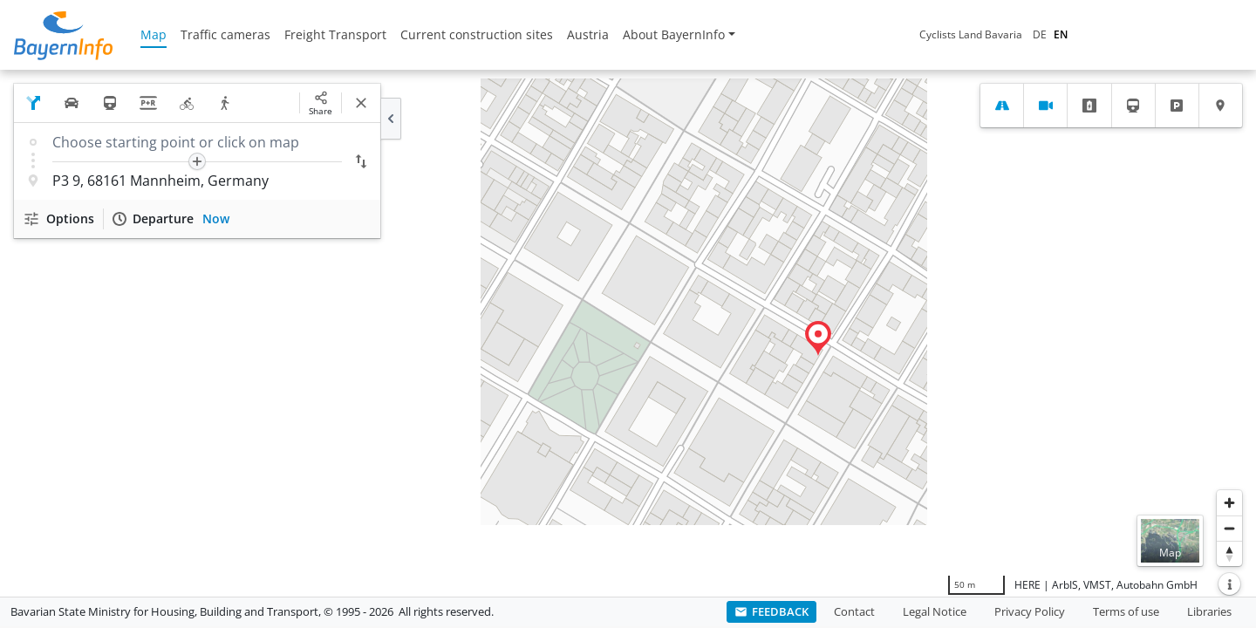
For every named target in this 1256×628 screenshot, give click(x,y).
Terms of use (1126, 611)
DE (1040, 34)
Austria (588, 34)
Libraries (1209, 611)
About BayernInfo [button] (674, 34)
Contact (854, 611)
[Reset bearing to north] (1229, 553)
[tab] (1001, 105)
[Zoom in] (1229, 502)
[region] (628, 333)
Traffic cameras (225, 34)
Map (153, 34)
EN (1061, 34)
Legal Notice (934, 611)
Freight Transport (335, 34)
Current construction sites (476, 34)
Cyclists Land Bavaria (970, 34)
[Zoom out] (1229, 528)
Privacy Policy (1029, 611)
